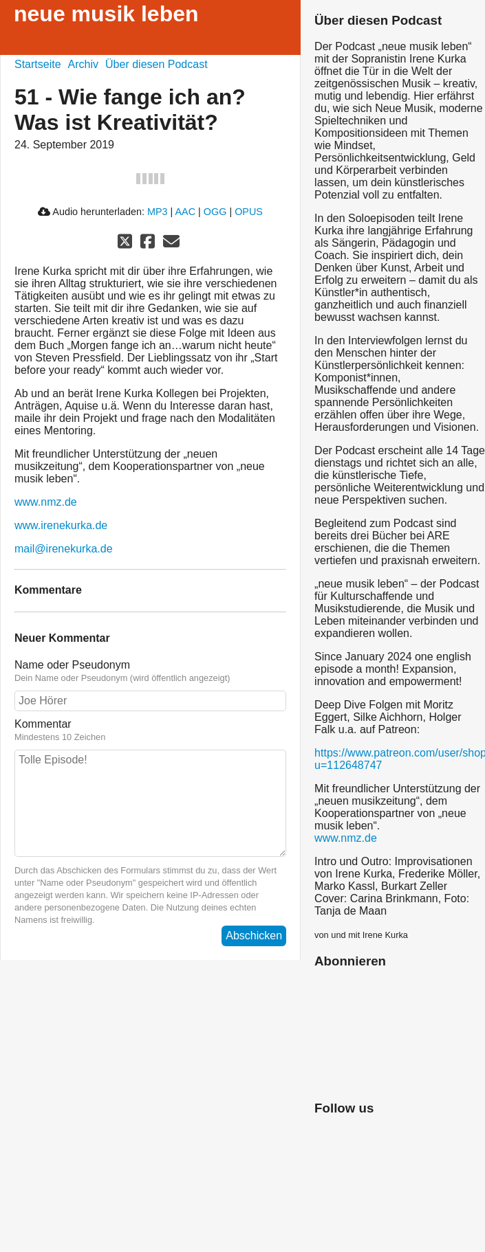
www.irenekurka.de (60, 525)
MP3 (157, 211)
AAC (185, 211)
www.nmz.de (45, 502)
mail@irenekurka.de (63, 549)
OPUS (249, 211)
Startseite (37, 64)
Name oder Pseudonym (72, 665)
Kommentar (43, 724)
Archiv (83, 64)
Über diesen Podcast (156, 64)
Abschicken (254, 935)
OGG (215, 211)
